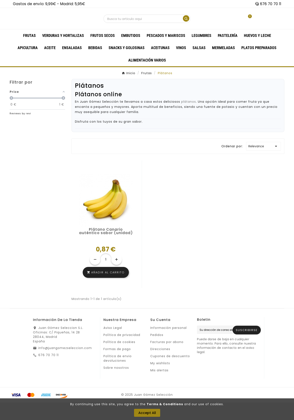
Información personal (168, 345)
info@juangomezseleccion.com (65, 365)
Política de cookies (119, 359)
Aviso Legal (112, 345)
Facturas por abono (167, 359)
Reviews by (20, 131)
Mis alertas (159, 388)
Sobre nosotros (116, 385)
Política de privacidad (121, 352)
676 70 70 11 (48, 372)
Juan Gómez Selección (99, 119)
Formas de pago (117, 366)
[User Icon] (233, 27)
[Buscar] (143, 28)
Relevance (263, 163)
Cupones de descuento (170, 374)
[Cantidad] (105, 277)
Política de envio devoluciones (117, 376)
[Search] (186, 27)
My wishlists (160, 381)
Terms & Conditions (165, 404)
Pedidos (156, 352)
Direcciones (160, 366)
